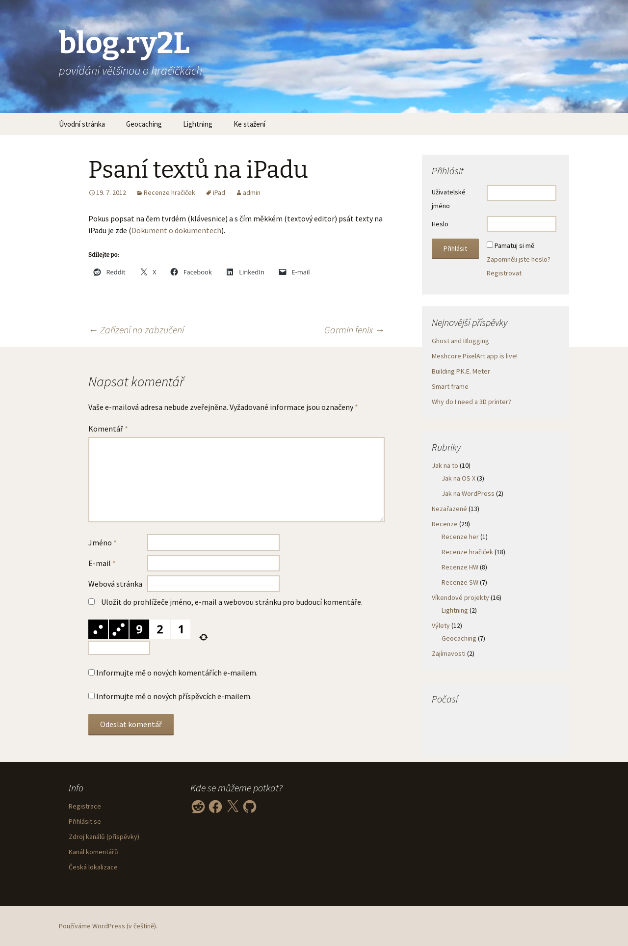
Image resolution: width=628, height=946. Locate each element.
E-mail (102, 563)
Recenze (445, 523)
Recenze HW (460, 567)
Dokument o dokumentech (176, 230)
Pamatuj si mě (514, 245)
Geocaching (144, 124)
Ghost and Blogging (460, 340)
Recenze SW (460, 582)
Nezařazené (449, 508)
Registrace (85, 806)
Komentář (108, 428)
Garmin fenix (354, 330)
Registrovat (504, 273)
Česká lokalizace (93, 867)
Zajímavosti (449, 653)
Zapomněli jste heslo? (518, 259)
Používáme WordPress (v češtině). (108, 925)
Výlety (441, 625)
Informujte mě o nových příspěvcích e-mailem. (174, 696)
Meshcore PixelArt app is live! (475, 355)
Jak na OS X (458, 478)
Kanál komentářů (93, 851)
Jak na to (445, 465)
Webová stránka (115, 584)
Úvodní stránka (82, 124)
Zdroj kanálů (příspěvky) (104, 836)
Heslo (440, 223)
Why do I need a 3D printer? (471, 401)
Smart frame (450, 386)
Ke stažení (249, 124)
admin (252, 192)
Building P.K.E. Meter (461, 371)
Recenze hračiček (169, 192)
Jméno (102, 542)
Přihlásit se (85, 821)
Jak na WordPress (468, 493)
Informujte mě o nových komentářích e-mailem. (177, 672)
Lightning (197, 124)
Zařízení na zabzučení (136, 330)
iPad (219, 192)
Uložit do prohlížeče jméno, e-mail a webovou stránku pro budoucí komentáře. (232, 602)
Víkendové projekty (460, 597)
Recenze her (460, 536)
